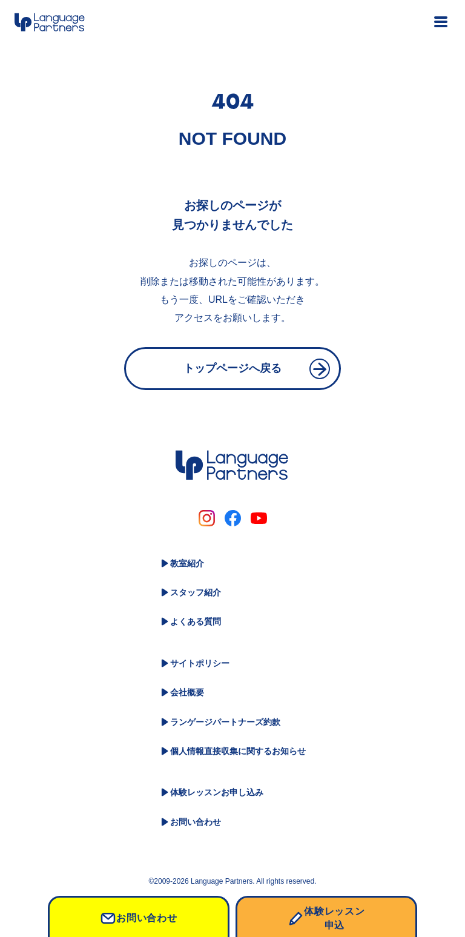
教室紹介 (187, 563)
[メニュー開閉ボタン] (440, 21)
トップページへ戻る (232, 368)
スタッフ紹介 (195, 592)
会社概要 (187, 692)
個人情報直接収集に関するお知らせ (238, 751)
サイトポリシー (199, 663)
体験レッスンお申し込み (216, 792)
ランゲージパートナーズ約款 (225, 722)
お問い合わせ (195, 822)
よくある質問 (195, 621)
